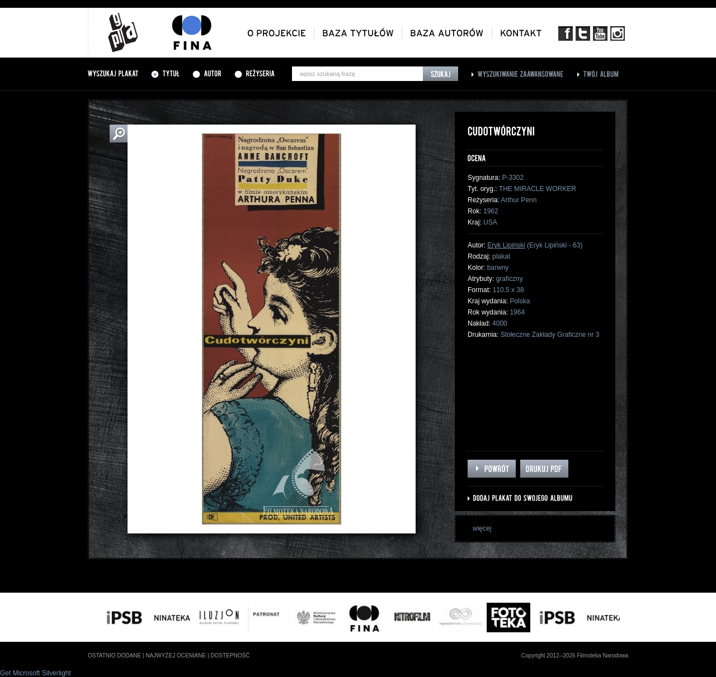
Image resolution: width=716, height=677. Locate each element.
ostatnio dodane (114, 655)
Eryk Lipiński (506, 245)
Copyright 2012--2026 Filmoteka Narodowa (574, 655)
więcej (482, 528)
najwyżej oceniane (175, 655)
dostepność (229, 655)
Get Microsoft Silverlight (35, 673)
